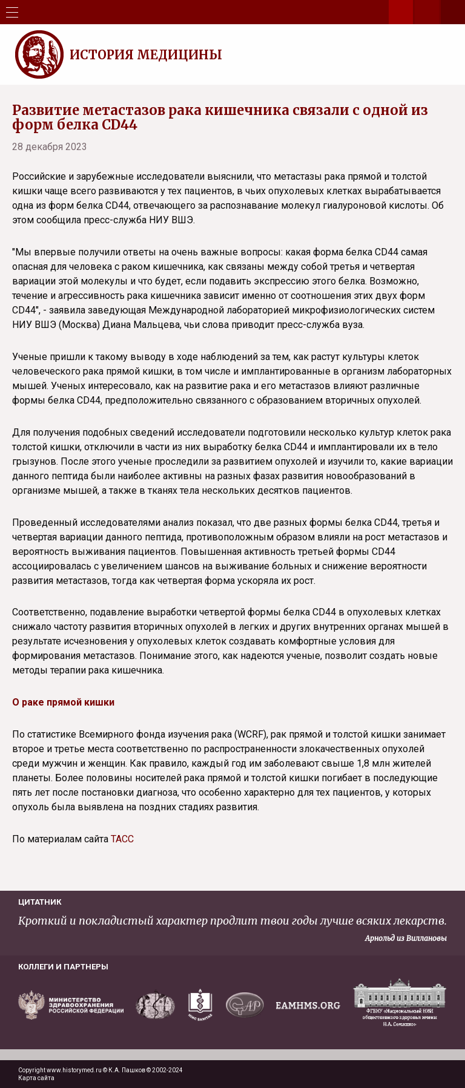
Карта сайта (36, 1078)
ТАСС (122, 839)
